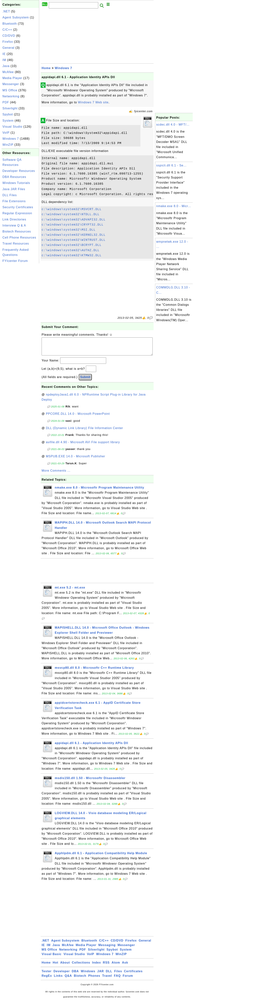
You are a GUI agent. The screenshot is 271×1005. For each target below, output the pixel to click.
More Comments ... (56, 474)
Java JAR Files (13, 189)
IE (4, 54)
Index (96, 966)
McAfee (8, 72)
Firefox (7, 41)
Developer (61, 975)
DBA (75, 975)
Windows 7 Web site (93, 102)
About (65, 966)
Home (46, 68)
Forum (128, 979)
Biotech (80, 979)
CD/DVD (8, 35)
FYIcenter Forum (15, 260)
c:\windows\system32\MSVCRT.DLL (71, 209)
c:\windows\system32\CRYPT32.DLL (73, 225)
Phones (94, 979)
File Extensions (14, 201)
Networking (10, 96)
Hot (55, 966)
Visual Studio (12, 126)
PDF (5, 102)
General (8, 47)
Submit (85, 380)
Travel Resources (15, 243)
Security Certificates (17, 207)
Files (118, 975)
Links (58, 979)
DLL (109, 975)
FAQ (117, 979)
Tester (47, 975)
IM (4, 60)
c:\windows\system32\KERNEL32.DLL (73, 235)
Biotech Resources (16, 231)
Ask (125, 966)
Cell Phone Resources (19, 237)
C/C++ (7, 29)
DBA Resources (14, 176)
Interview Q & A (14, 225)
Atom (116, 966)
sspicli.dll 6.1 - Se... (171, 165)
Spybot (7, 114)
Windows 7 (10, 138)
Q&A (68, 979)
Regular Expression (17, 213)
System (8, 120)
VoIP (6, 132)
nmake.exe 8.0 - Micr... (173, 206)
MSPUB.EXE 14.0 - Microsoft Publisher (75, 460)
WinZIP (7, 144)
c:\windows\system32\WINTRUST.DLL (73, 240)
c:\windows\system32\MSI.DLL (68, 230)
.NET (6, 11)
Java (6, 66)
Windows (88, 975)
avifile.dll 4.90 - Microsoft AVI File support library (83, 446)
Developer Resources (18, 170)
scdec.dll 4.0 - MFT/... (173, 124)
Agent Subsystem (15, 17)
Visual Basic (52, 957)
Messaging (107, 948)
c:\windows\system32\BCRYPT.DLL (71, 245)
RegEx (47, 979)
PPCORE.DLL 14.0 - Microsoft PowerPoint (78, 417)
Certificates (133, 975)
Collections (81, 966)
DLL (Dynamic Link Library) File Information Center (84, 431)
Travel (107, 979)
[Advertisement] (20, 320)
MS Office (9, 90)
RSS (106, 966)
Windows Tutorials (16, 183)
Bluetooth (9, 23)
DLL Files (9, 195)
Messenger (10, 84)
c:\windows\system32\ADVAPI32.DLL (73, 220)
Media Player (12, 78)
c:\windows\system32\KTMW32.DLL (71, 255)
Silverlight (10, 108)
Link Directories (14, 219)
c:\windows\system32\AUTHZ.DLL (70, 250)
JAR (100, 975)
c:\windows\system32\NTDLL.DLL (70, 214)
